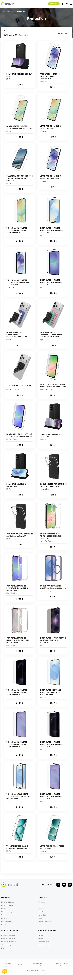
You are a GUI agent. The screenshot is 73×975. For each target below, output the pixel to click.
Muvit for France (7, 905)
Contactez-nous (44, 945)
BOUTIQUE (53, 3)
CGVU (20, 965)
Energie (40, 908)
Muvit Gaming (6, 912)
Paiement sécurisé (8, 938)
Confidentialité (43, 942)
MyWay (4, 918)
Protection (42, 902)
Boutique (11, 12)
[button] (4, 971)
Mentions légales (7, 965)
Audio (40, 905)
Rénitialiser (23, 35)
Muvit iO (4, 908)
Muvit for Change (7, 902)
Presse (40, 938)
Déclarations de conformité (62, 965)
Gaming (41, 918)
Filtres (7, 31)
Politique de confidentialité (37, 965)
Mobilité (41, 912)
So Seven (5, 925)
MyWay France (6, 921)
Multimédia (42, 915)
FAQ (2, 948)
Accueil (3, 12)
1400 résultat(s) (10, 35)
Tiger (3, 915)
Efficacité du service (8, 942)
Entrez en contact (8, 935)
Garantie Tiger (6, 945)
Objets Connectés (45, 921)
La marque (42, 935)
